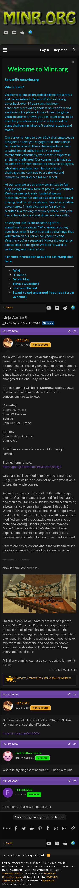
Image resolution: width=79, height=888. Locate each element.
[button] (5, 50)
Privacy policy (30, 855)
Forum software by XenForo (34, 862)
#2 (74, 694)
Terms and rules (11, 855)
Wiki (16, 270)
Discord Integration (13, 877)
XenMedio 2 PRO (11, 873)
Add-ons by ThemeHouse (17, 883)
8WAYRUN (50, 873)
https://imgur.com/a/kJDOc (21, 733)
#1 (74, 331)
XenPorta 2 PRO (11, 880)
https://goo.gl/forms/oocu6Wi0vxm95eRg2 (32, 467)
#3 (74, 744)
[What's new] (73, 50)
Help (42, 855)
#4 (74, 780)
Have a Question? (26, 283)
